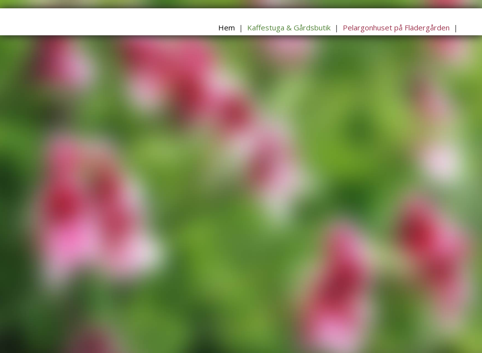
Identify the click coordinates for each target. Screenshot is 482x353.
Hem (226, 27)
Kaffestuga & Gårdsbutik (288, 27)
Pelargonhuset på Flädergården (396, 27)
